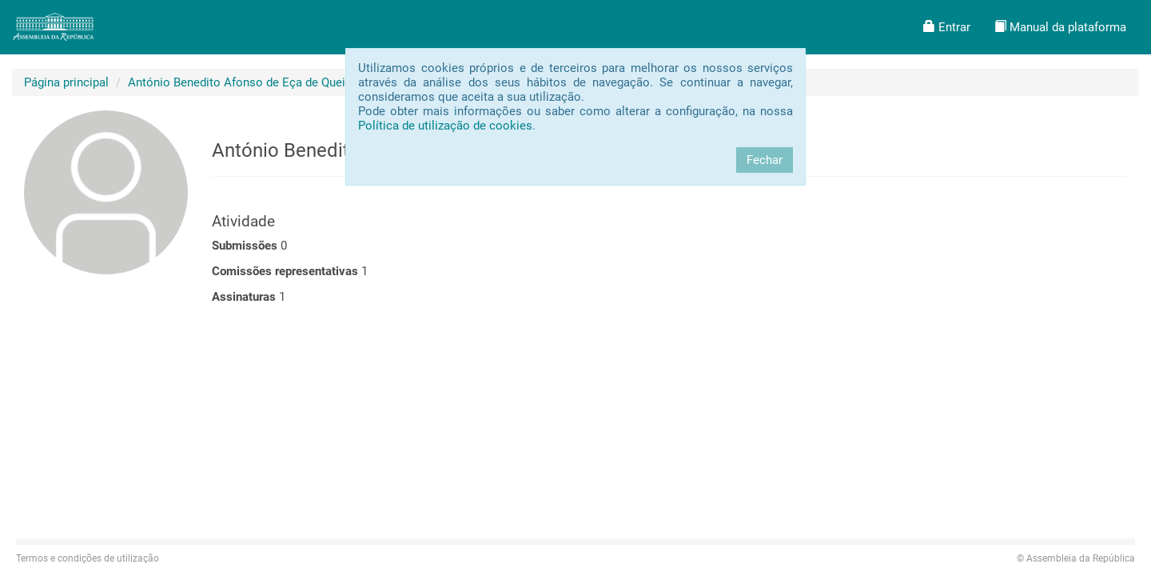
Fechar (765, 160)
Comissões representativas (285, 271)
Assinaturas (244, 297)
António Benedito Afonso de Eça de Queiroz (245, 82)
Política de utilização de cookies (445, 125)
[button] (946, 27)
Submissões (244, 245)
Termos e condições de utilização (87, 558)
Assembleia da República (1076, 558)
